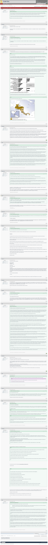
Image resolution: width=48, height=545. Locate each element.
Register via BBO (39, 2)
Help (46, 2)
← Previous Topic (39, 534)
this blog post (27, 298)
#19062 (46, 24)
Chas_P (3, 388)
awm (2, 195)
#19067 (46, 171)
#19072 (46, 280)
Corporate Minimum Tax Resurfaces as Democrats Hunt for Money (17, 381)
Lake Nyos (21, 220)
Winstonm (3, 171)
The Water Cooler (42, 534)
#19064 (46, 49)
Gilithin (3, 290)
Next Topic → (46, 534)
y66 (2, 49)
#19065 (46, 126)
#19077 (46, 388)
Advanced (47, 3)
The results (11, 408)
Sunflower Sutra (18, 283)
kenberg (3, 24)
